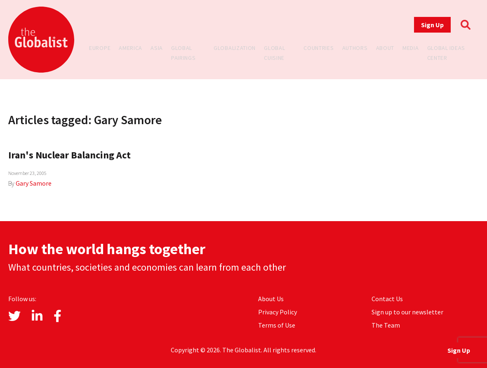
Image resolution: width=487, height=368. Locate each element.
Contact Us (387, 299)
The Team (386, 325)
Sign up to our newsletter (407, 312)
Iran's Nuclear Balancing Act (69, 155)
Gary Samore (34, 183)
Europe (100, 48)
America (130, 48)
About (385, 48)
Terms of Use (276, 325)
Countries (318, 48)
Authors (355, 48)
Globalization (235, 48)
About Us (271, 299)
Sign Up (432, 25)
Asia (157, 48)
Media (410, 48)
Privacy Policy (277, 312)
